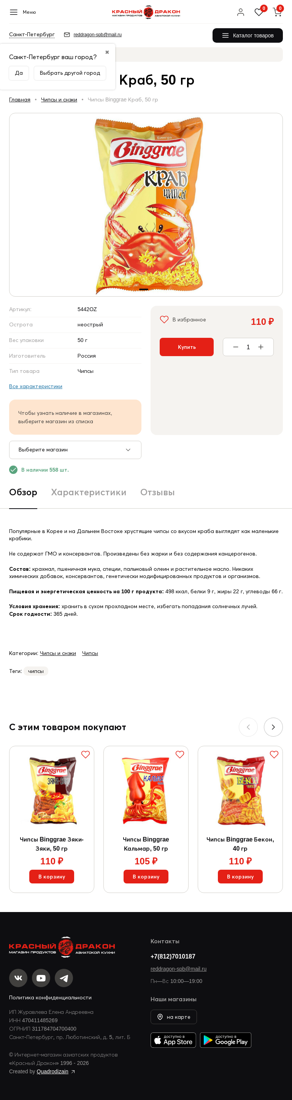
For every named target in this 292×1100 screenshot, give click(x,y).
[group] (146, 204)
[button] (273, 727)
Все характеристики (35, 386)
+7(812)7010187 (173, 956)
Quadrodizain (52, 1071)
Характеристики (89, 492)
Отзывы (157, 492)
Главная (19, 99)
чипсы (36, 671)
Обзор (23, 492)
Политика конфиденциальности (50, 997)
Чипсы (90, 653)
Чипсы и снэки (59, 99)
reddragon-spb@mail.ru (178, 968)
